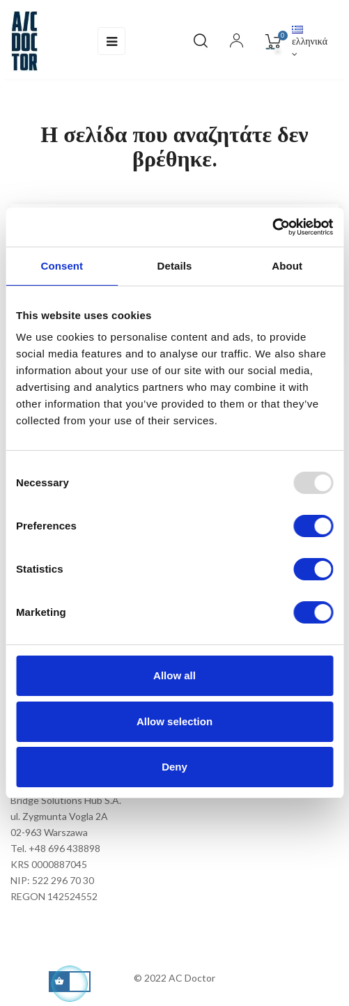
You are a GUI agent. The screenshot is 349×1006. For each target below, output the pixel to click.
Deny (174, 767)
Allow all (174, 675)
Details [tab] (174, 266)
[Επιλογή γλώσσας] (310, 41)
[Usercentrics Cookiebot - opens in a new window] (272, 227)
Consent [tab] (61, 266)
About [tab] (287, 266)
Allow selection (174, 721)
